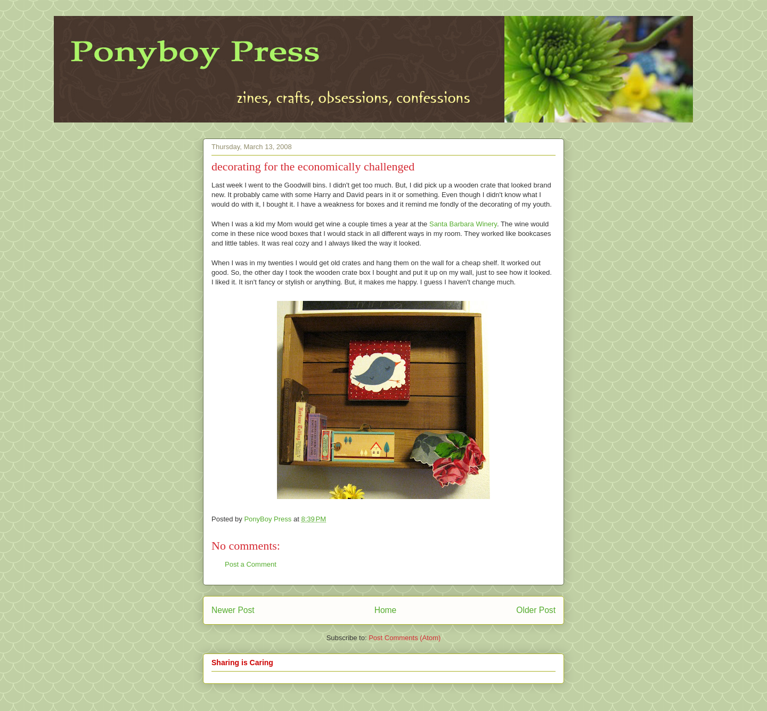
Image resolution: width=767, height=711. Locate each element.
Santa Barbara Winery (463, 224)
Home (385, 610)
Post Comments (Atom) (404, 638)
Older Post (536, 610)
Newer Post (233, 610)
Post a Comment (250, 564)
